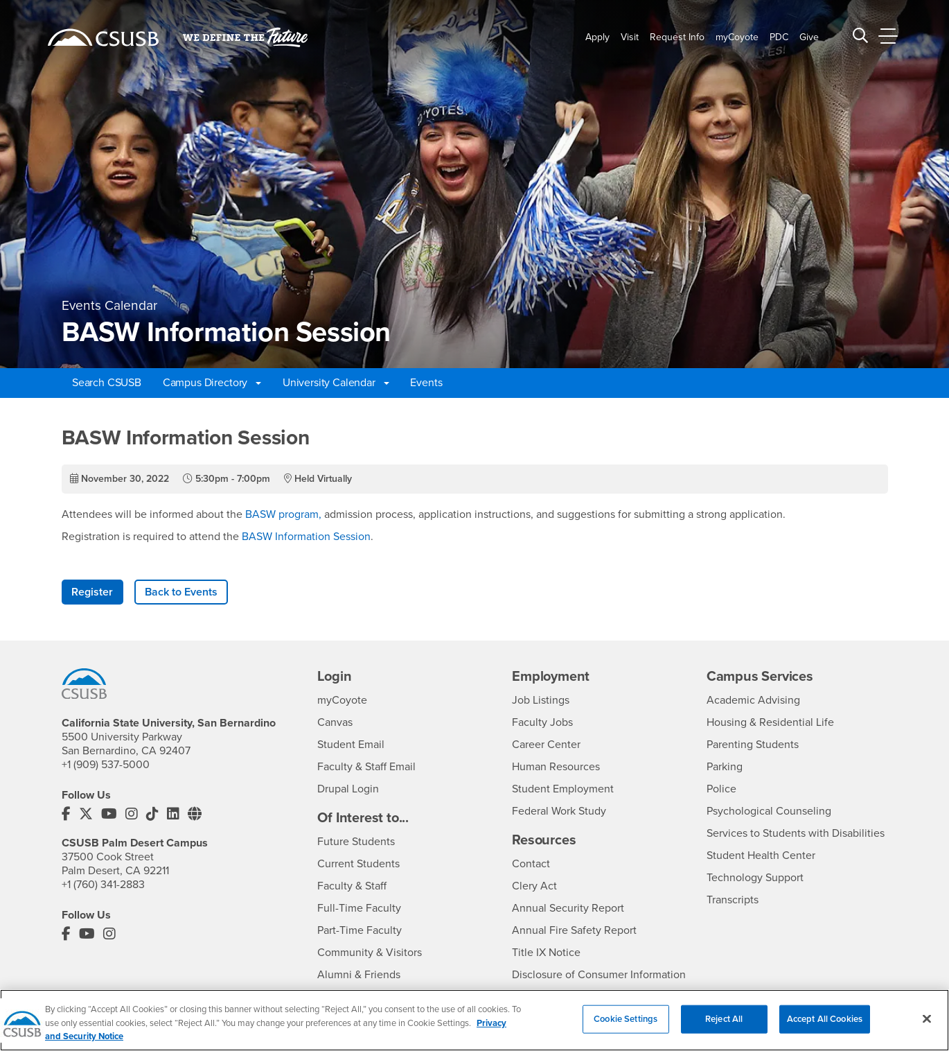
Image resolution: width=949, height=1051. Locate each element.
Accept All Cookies (824, 1026)
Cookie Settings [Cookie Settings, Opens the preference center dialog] (625, 1026)
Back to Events (181, 592)
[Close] (927, 1026)
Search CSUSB (106, 383)
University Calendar (336, 383)
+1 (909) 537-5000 (106, 765)
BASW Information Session (306, 537)
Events (426, 383)
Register (92, 592)
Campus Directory (212, 383)
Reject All (724, 1026)
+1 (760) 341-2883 (103, 885)
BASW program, (281, 514)
